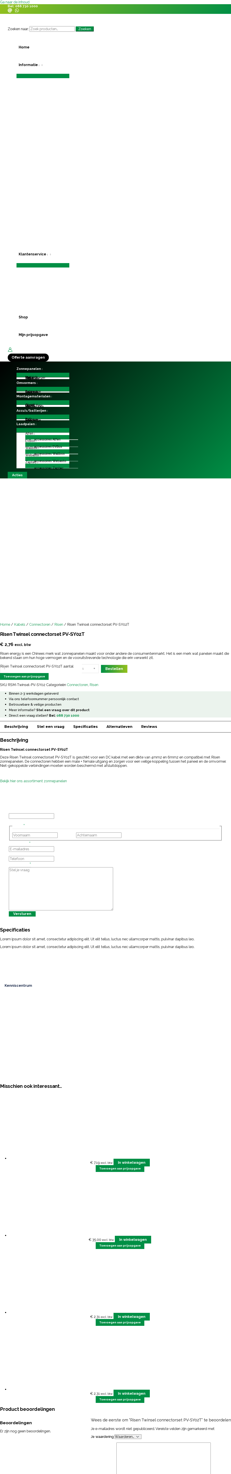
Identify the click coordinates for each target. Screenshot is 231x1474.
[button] (42, 65)
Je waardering (103, 1437)
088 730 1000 (26, 6)
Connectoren (39, 624)
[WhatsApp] (17, 11)
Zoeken (84, 29)
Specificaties (85, 727)
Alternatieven (119, 727)
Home (5, 624)
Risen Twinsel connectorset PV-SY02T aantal (36, 666)
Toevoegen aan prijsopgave (24, 676)
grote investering (45, 1440)
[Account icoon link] (10, 350)
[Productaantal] (86, 668)
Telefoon (16, 854)
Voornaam (66, 835)
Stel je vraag (20, 865)
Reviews (149, 727)
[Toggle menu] (42, 76)
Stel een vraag (50, 727)
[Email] (10, 11)
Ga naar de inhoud (14, 2)
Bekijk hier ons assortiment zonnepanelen (33, 781)
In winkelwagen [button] (131, 1162)
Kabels (19, 624)
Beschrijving (16, 727)
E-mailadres (20, 844)
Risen (58, 624)
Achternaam (132, 835)
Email (13, 811)
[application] (39, 65)
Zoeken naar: (18, 29)
